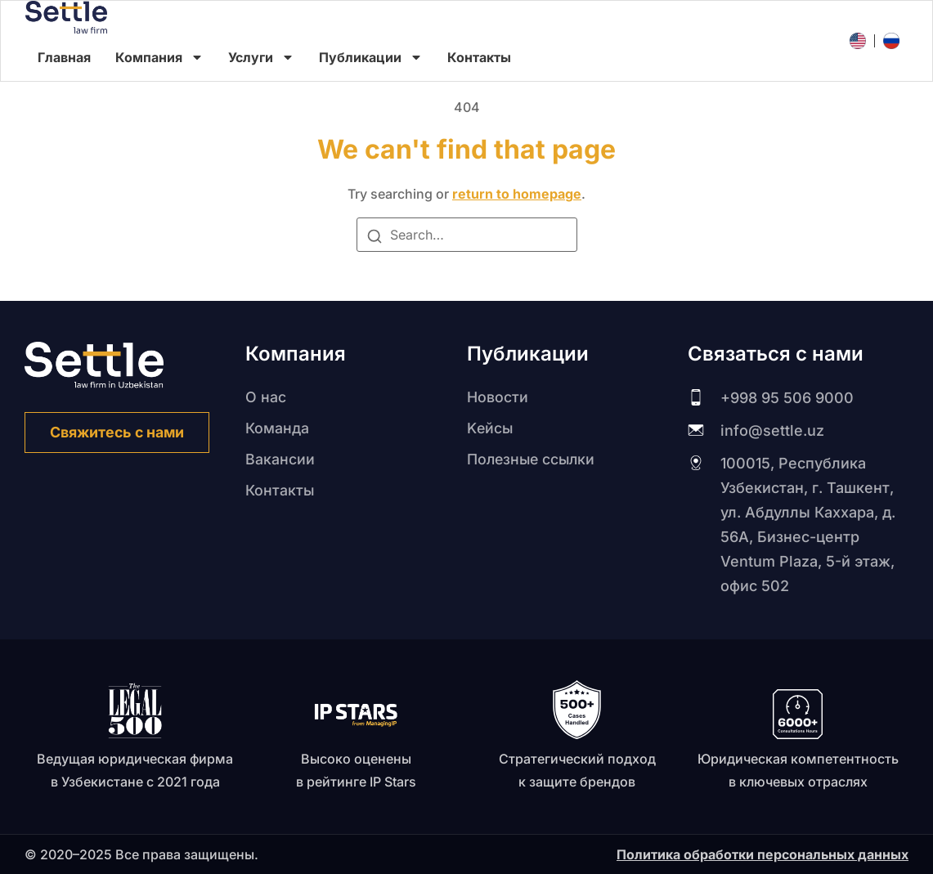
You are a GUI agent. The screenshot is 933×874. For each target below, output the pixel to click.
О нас (265, 397)
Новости (497, 397)
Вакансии (280, 459)
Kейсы (490, 428)
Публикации (371, 57)
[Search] (374, 238)
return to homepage (516, 194)
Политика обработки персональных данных (762, 854)
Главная (64, 57)
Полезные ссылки (533, 459)
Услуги (261, 57)
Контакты (479, 57)
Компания (159, 57)
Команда (277, 428)
